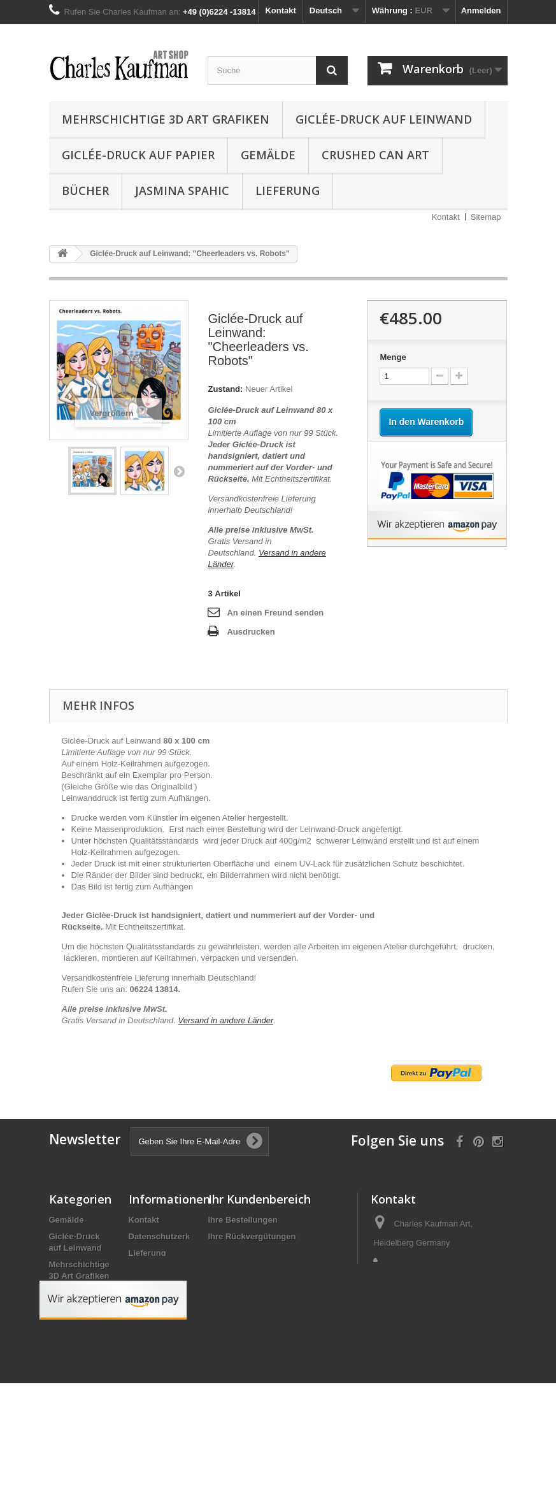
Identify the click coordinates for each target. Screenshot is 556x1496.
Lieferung (287, 190)
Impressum (151, 1269)
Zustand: (225, 389)
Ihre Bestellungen (243, 1220)
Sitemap (486, 217)
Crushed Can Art (375, 154)
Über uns (146, 1286)
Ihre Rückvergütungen (252, 1236)
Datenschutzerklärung (172, 1236)
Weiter (179, 470)
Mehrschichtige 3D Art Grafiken (165, 119)
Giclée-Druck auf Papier (138, 154)
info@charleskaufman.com (422, 1328)
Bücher (85, 190)
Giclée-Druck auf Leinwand (384, 119)
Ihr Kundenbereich (259, 1199)
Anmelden (481, 10)
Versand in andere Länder (225, 1020)
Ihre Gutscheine (239, 1286)
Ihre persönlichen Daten (255, 1269)
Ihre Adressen (235, 1253)
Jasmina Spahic (182, 190)
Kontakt (280, 10)
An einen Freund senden (275, 612)
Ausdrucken (250, 632)
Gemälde (268, 154)
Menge (393, 357)
